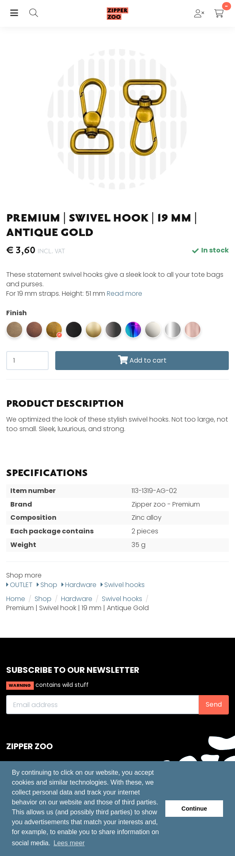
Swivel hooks (123, 585)
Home (15, 599)
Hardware (78, 585)
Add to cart (142, 360)
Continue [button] (194, 808)
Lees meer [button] (69, 843)
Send (214, 704)
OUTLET (19, 585)
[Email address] (102, 704)
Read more (124, 293)
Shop (47, 585)
